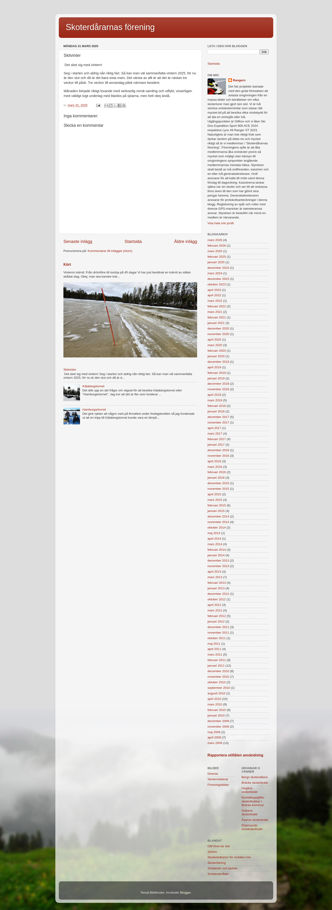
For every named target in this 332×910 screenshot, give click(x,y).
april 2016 (214, 461)
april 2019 (214, 367)
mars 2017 (215, 433)
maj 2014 (214, 533)
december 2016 (218, 450)
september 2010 (219, 687)
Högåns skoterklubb (250, 790)
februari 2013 (217, 582)
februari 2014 (217, 549)
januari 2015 (216, 511)
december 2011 (218, 627)
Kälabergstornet (93, 386)
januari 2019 (216, 378)
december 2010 (218, 671)
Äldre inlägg (185, 241)
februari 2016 (217, 472)
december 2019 (218, 361)
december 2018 (218, 383)
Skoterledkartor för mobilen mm (229, 857)
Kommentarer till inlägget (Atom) (110, 251)
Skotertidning (217, 863)
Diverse (213, 773)
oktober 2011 (217, 638)
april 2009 (214, 737)
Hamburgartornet (94, 409)
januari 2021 (216, 323)
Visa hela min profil (221, 223)
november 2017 (218, 422)
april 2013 (214, 571)
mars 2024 (215, 273)
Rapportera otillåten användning (235, 755)
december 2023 (218, 279)
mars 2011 (215, 654)
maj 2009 (214, 732)
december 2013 (218, 560)
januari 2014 (216, 555)
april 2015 (214, 494)
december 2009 (218, 721)
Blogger (185, 892)
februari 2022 (217, 306)
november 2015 (218, 488)
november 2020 (218, 334)
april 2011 (214, 649)
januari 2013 (216, 588)
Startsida (133, 241)
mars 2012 (215, 610)
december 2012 (218, 594)
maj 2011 (214, 643)
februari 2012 (217, 616)
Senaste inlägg (77, 241)
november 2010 (218, 676)
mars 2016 (215, 467)
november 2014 (218, 522)
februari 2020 (217, 350)
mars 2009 (215, 743)
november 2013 (218, 566)
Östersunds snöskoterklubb (252, 827)
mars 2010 (215, 704)
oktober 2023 (217, 284)
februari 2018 (217, 406)
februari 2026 (217, 245)
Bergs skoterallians (255, 777)
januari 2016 (216, 477)
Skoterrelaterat (218, 779)
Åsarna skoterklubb (255, 820)
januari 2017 (216, 444)
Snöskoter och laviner (222, 868)
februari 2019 (217, 373)
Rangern (239, 80)
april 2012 (214, 605)
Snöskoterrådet (218, 874)
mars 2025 (215, 251)
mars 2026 (215, 240)
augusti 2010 (216, 693)
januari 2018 (216, 411)
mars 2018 (215, 400)
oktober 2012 (217, 599)
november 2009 (218, 726)
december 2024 (218, 267)
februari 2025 (217, 256)
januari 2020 (216, 356)
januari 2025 (216, 262)
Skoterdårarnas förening (110, 27)
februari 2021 (217, 317)
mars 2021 (215, 312)
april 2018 (214, 394)
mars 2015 (215, 500)
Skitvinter (69, 369)
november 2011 (218, 632)
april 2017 (214, 428)
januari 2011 (216, 665)
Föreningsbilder (218, 784)
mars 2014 (215, 544)
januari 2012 (216, 621)
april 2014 (214, 538)
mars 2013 (215, 577)
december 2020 (218, 328)
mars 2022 (215, 300)
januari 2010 (216, 715)
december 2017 (218, 417)
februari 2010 (217, 710)
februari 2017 (217, 439)
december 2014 (218, 516)
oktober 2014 (217, 527)
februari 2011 (217, 660)
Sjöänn (212, 851)
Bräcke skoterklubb (255, 782)
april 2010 (214, 699)
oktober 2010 (217, 682)
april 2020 (214, 339)
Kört (67, 264)
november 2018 (218, 389)
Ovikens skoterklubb (250, 812)
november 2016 (218, 455)
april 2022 (214, 295)
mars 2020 (215, 345)
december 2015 (218, 483)
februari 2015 (217, 505)
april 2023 (214, 290)
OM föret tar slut (219, 846)
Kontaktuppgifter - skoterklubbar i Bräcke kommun (254, 801)
